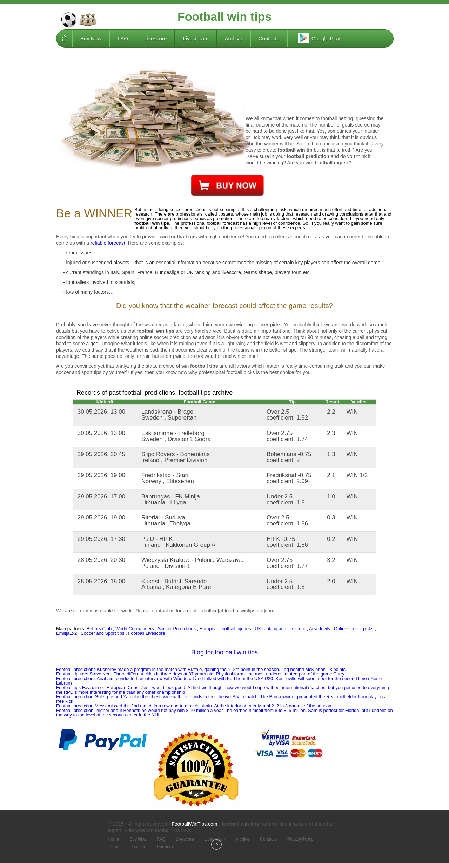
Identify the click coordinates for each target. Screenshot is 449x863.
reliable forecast (108, 243)
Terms (113, 847)
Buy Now (90, 38)
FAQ (123, 38)
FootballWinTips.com (194, 824)
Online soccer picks (354, 628)
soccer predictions (173, 218)
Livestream (195, 38)
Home (64, 38)
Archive (233, 38)
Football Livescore (146, 633)
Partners (165, 847)
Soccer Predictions (177, 628)
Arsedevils (319, 628)
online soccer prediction (165, 337)
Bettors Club (99, 628)
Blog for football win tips (224, 652)
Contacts (269, 38)
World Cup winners (134, 628)
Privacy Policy (300, 839)
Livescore (155, 38)
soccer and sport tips (78, 372)
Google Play (317, 38)
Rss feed (138, 847)
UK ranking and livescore (214, 272)
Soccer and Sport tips (102, 633)
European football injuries (225, 628)
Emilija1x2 (66, 633)
